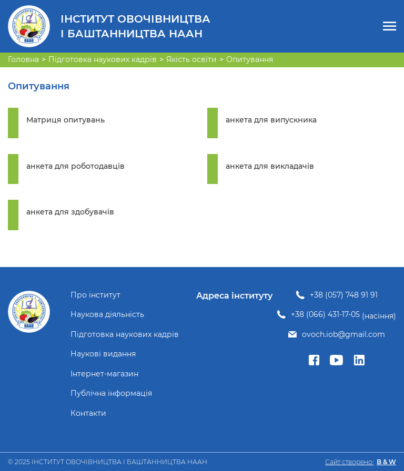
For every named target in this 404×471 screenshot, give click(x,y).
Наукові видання (103, 354)
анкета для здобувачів (70, 212)
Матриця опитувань (65, 120)
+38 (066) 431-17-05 (325, 314)
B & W (386, 462)
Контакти (88, 413)
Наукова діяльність (107, 314)
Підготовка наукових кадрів (124, 334)
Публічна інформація (111, 393)
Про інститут (95, 295)
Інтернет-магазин (104, 374)
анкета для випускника (271, 120)
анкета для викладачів (270, 166)
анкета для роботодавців (75, 166)
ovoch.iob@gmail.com (343, 334)
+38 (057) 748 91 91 (344, 295)
